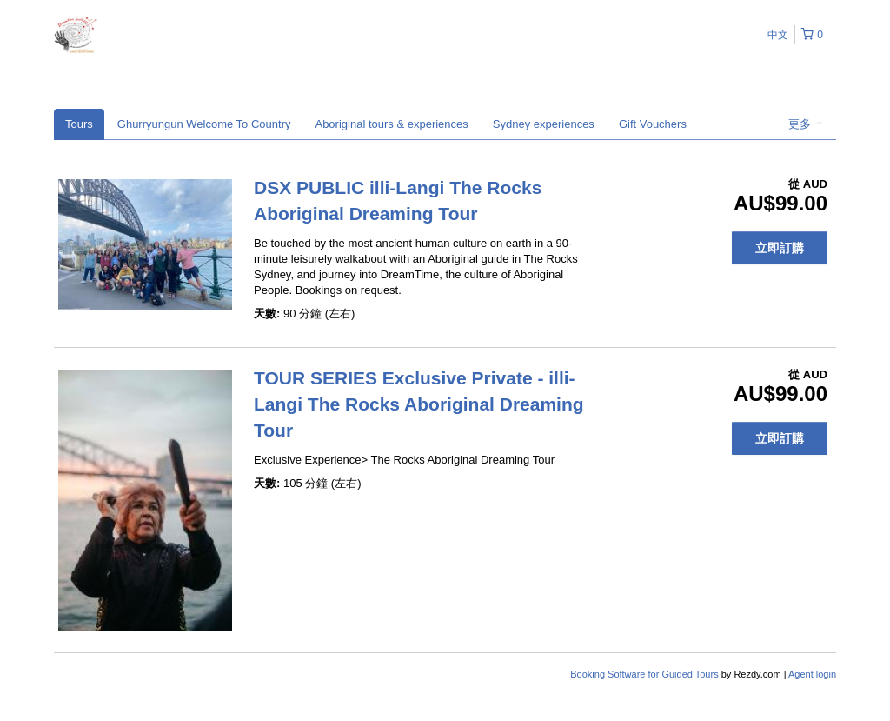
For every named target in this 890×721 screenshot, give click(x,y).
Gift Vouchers (653, 123)
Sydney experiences (543, 123)
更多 (805, 123)
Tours (79, 123)
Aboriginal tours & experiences (391, 123)
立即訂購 (779, 248)
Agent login (812, 674)
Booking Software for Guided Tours (645, 674)
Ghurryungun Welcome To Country (204, 123)
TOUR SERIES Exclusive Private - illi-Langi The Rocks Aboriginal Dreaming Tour (419, 404)
